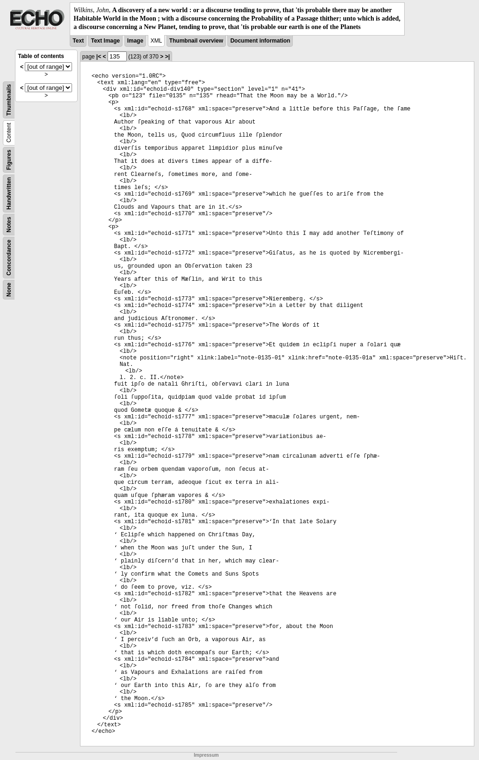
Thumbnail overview (196, 40)
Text (78, 40)
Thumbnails (9, 99)
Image (135, 40)
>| (167, 56)
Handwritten (9, 193)
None (9, 290)
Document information (260, 40)
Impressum (206, 755)
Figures (9, 159)
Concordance (9, 258)
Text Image (105, 40)
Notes (9, 224)
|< (98, 56)
